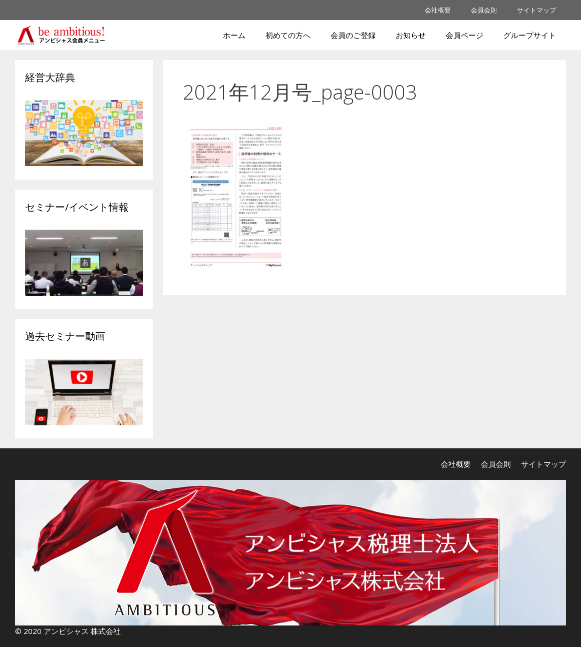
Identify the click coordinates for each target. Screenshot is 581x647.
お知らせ (411, 35)
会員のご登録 (353, 35)
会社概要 (438, 10)
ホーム (234, 35)
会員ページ (464, 35)
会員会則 (484, 10)
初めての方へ (288, 35)
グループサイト (529, 35)
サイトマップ (536, 10)
